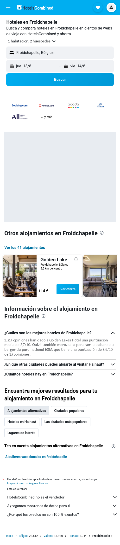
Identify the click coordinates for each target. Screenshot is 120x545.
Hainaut (74, 536)
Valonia (48, 536)
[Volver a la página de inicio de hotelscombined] (35, 7)
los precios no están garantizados (27, 483)
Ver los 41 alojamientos (24, 247)
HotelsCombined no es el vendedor (62, 497)
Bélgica (23, 536)
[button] (8, 7)
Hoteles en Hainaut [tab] (21, 422)
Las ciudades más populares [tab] (66, 422)
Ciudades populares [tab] (69, 411)
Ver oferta (68, 289)
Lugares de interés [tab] (21, 433)
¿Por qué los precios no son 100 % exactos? (62, 514)
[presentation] (102, 233)
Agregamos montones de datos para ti (62, 506)
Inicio (9, 536)
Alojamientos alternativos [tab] (26, 411)
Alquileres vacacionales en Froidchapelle (36, 457)
